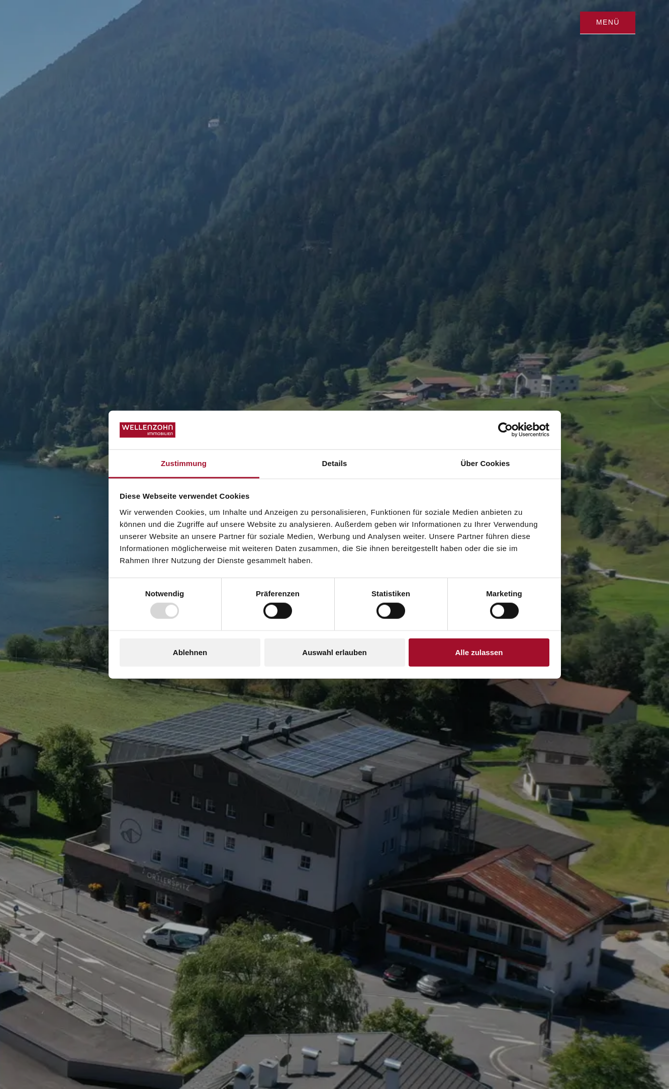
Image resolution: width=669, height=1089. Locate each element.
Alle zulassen (479, 652)
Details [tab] (334, 463)
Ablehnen (190, 652)
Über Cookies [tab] (485, 463)
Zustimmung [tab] (184, 463)
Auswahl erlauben (334, 652)
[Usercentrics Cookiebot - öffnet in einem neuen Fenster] (505, 429)
